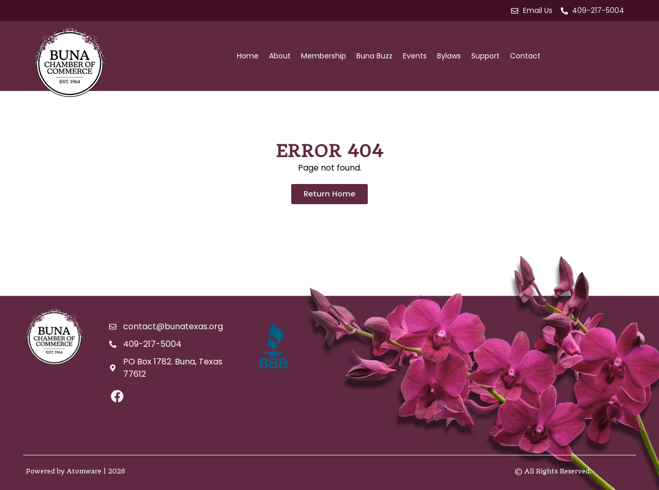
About (280, 56)
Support (485, 56)
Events (415, 56)
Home (248, 56)
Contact (525, 56)
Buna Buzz (374, 56)
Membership (323, 56)
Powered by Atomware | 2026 (75, 471)
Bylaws (449, 56)
